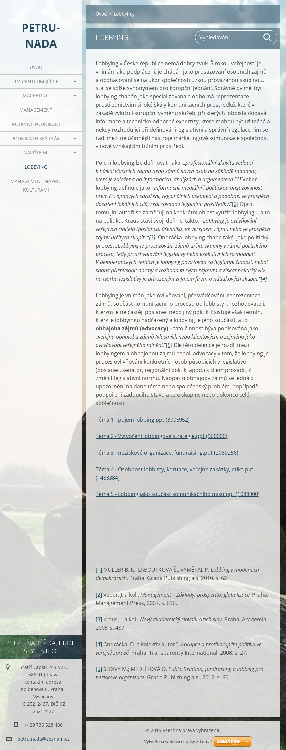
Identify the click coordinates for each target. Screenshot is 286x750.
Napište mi (36, 152)
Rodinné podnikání (36, 124)
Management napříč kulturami (35, 185)
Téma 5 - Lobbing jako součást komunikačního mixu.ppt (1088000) (178, 494)
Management (35, 110)
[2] (235, 204)
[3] (99, 619)
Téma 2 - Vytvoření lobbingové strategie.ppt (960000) (161, 436)
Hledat (267, 37)
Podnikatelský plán (36, 138)
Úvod (36, 67)
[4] (99, 644)
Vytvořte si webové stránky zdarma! (178, 741)
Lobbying (36, 167)
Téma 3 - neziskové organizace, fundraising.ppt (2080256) (167, 452)
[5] (169, 345)
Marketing (36, 95)
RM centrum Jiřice (35, 81)
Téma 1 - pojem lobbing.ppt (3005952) (143, 419)
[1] (99, 569)
